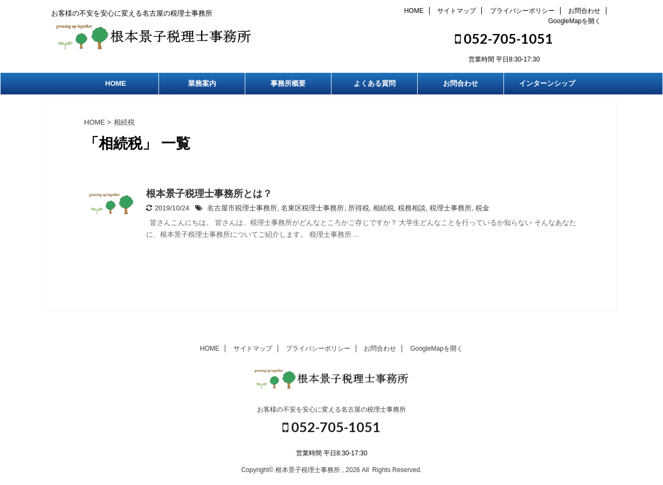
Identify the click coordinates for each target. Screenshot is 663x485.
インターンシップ (547, 83)
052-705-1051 (504, 38)
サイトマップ (456, 11)
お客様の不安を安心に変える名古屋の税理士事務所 (331, 409)
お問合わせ (584, 11)
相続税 (383, 208)
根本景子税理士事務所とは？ (209, 193)
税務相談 (412, 208)
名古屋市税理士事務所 (242, 208)
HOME (414, 11)
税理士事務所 (451, 208)
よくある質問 (375, 83)
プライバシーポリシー (522, 11)
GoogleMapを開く (574, 21)
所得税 (358, 208)
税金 (482, 208)
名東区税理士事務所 (312, 208)
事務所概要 (288, 83)
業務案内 (202, 83)
